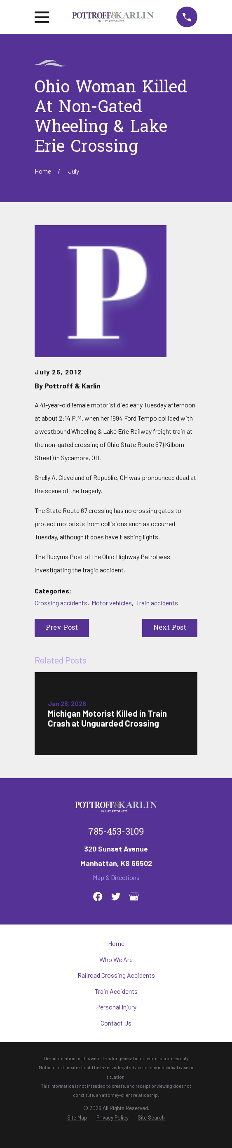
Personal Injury (116, 1007)
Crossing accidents (61, 603)
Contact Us (116, 1023)
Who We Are (116, 959)
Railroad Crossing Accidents (116, 975)
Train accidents (157, 603)
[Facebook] (97, 896)
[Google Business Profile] (133, 896)
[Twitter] (115, 896)
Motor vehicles (111, 603)
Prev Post (62, 628)
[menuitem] (77, 1117)
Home (116, 943)
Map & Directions (116, 877)
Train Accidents (116, 991)
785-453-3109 (116, 832)
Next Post (169, 628)
